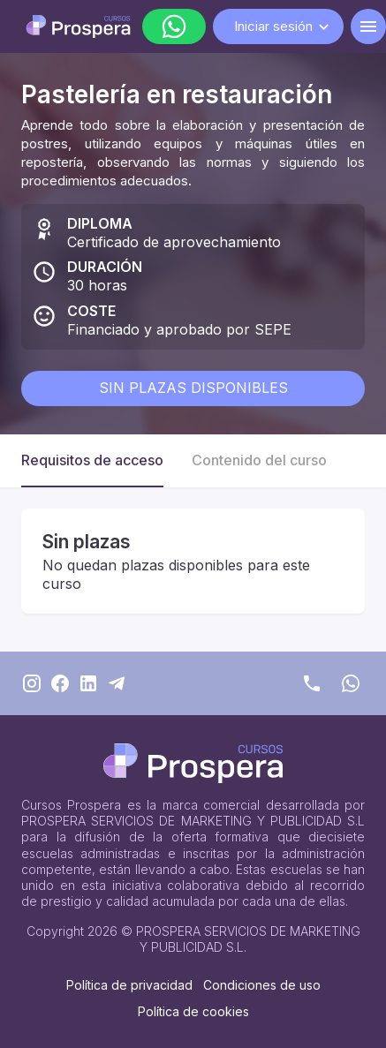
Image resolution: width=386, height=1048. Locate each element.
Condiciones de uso (262, 984)
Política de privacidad (129, 984)
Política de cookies (193, 1011)
